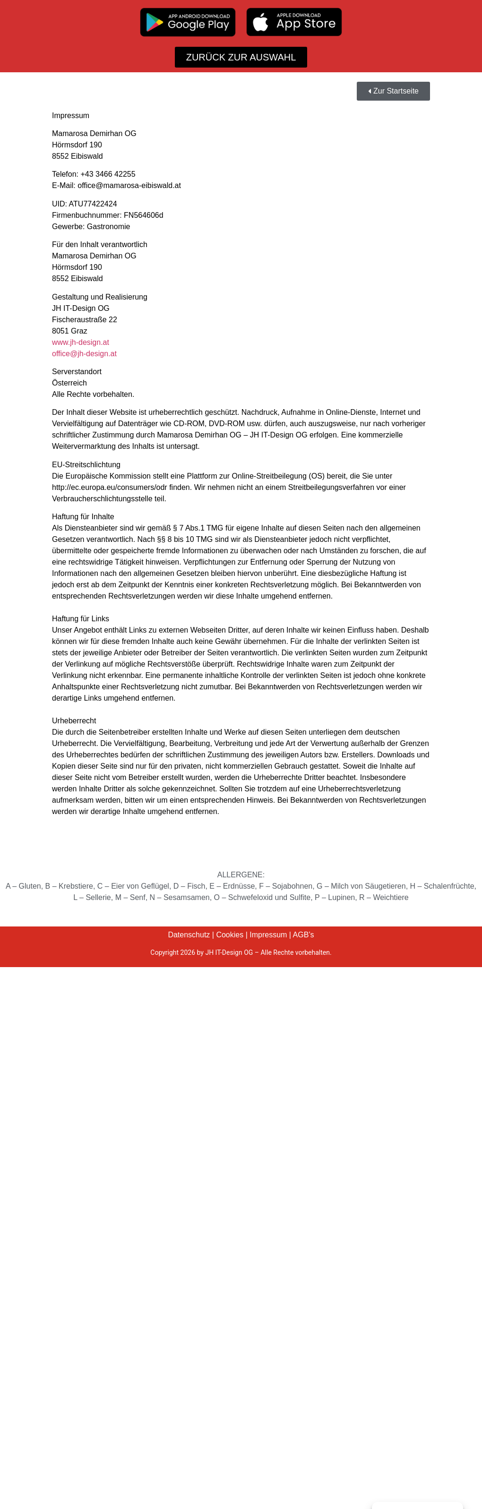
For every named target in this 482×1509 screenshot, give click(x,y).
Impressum (268, 935)
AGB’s (303, 935)
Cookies (229, 935)
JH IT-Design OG (229, 952)
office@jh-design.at (84, 354)
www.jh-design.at (80, 342)
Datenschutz (189, 935)
